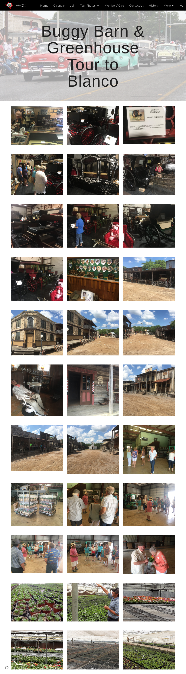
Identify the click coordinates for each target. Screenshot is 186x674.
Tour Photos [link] (88, 5)
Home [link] (44, 5)
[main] (93, 56)
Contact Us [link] (136, 5)
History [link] (153, 5)
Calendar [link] (59, 5)
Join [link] (72, 5)
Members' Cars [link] (114, 5)
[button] (181, 5)
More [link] (167, 5)
